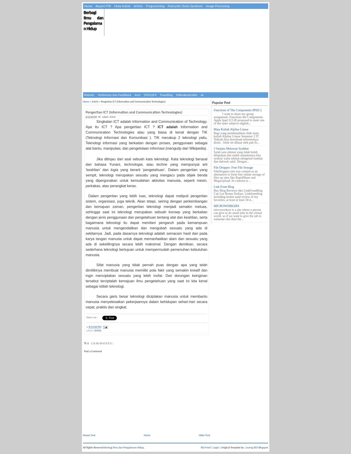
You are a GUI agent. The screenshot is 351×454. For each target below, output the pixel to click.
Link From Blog (224, 186)
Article (138, 6)
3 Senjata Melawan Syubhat (231, 148)
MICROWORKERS (226, 206)
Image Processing (217, 6)
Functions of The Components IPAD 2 (238, 110)
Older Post (204, 435)
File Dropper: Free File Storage (233, 167)
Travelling (166, 95)
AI (202, 95)
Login (216, 447)
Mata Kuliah (122, 6)
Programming (155, 6)
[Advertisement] (186, 40)
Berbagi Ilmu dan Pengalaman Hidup (93, 20)
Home (88, 6)
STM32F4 (150, 95)
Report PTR (103, 6)
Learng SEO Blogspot (257, 447)
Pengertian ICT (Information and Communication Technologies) (134, 112)
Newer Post (89, 435)
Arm (137, 95)
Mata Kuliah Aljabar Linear (231, 129)
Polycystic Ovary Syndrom (185, 6)
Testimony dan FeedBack (114, 95)
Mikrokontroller (186, 95)
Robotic (89, 95)
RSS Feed (206, 447)
